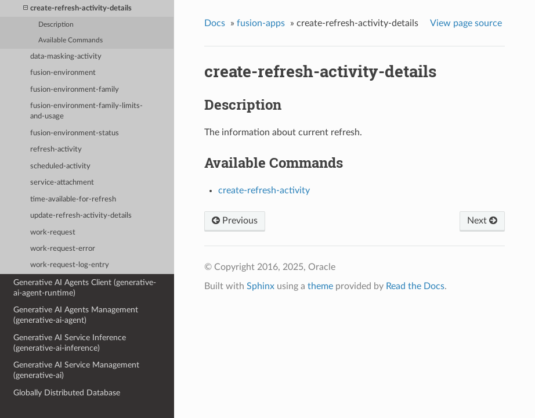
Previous (235, 220)
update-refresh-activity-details (81, 215)
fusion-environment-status (74, 133)
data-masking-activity (66, 56)
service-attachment (62, 182)
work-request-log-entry (69, 265)
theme (320, 286)
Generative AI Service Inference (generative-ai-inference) (69, 342)
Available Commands (70, 40)
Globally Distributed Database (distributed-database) (66, 398)
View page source (466, 23)
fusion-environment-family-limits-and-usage (86, 111)
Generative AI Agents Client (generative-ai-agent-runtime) (84, 287)
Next (482, 220)
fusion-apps (261, 23)
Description (56, 24)
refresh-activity (56, 149)
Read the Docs (415, 286)
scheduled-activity (60, 166)
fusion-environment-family (74, 89)
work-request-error (62, 249)
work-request (52, 232)
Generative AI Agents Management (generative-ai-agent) (75, 315)
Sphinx (260, 286)
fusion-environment (63, 73)
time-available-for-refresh (73, 199)
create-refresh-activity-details (77, 8)
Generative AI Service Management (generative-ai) (76, 370)
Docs (214, 23)
